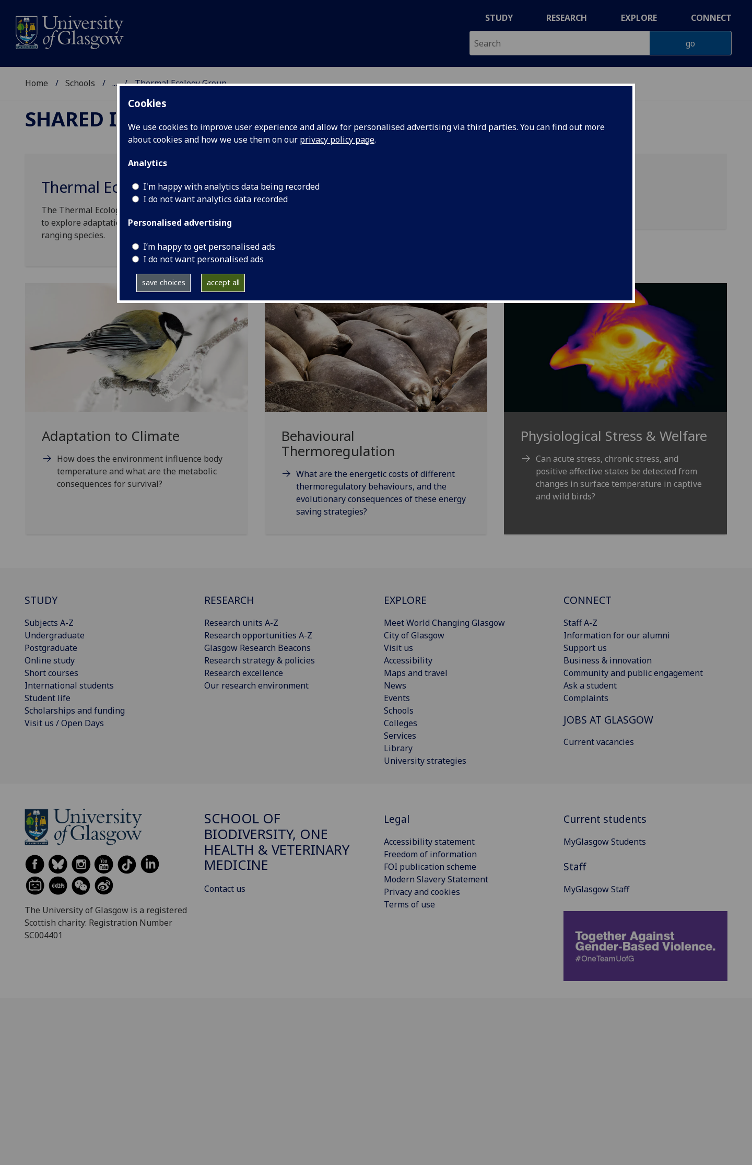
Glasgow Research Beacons (257, 648)
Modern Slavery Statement (436, 879)
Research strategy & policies (259, 660)
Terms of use (409, 904)
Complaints (585, 698)
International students (69, 685)
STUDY (41, 600)
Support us (585, 648)
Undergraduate (55, 635)
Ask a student (590, 685)
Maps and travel (416, 673)
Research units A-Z (241, 622)
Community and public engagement (633, 673)
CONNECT (587, 600)
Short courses (51, 673)
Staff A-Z (580, 622)
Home (36, 83)
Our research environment (256, 685)
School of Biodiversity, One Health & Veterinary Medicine (276, 841)
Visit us (398, 648)
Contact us (224, 888)
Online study (50, 660)
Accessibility (408, 660)
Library (398, 748)
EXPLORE (405, 600)
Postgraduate (51, 648)
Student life (47, 698)
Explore (639, 18)
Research (566, 18)
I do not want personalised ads (203, 259)
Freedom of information (430, 854)
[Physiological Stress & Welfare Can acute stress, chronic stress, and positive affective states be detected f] (615, 405)
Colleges (400, 723)
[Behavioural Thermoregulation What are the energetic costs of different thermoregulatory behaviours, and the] (376, 413)
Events (397, 698)
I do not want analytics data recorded (215, 199)
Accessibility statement (429, 841)
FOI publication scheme (430, 866)
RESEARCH (229, 600)
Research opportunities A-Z (258, 635)
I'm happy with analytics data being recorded (231, 186)
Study (499, 18)
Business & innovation (607, 660)
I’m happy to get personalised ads (209, 246)
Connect (711, 18)
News (395, 685)
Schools (80, 83)
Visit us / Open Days (64, 723)
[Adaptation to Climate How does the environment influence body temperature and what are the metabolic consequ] (136, 399)
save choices (163, 282)
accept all (223, 282)
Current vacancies (598, 742)
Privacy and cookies (422, 892)
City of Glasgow (414, 635)
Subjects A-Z (49, 622)
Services (400, 735)
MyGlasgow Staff (596, 889)
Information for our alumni (616, 635)
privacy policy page (337, 139)
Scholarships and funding (75, 710)
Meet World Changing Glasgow (444, 622)
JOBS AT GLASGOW (608, 720)
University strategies (425, 760)
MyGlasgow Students (604, 841)
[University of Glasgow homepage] (68, 31)
